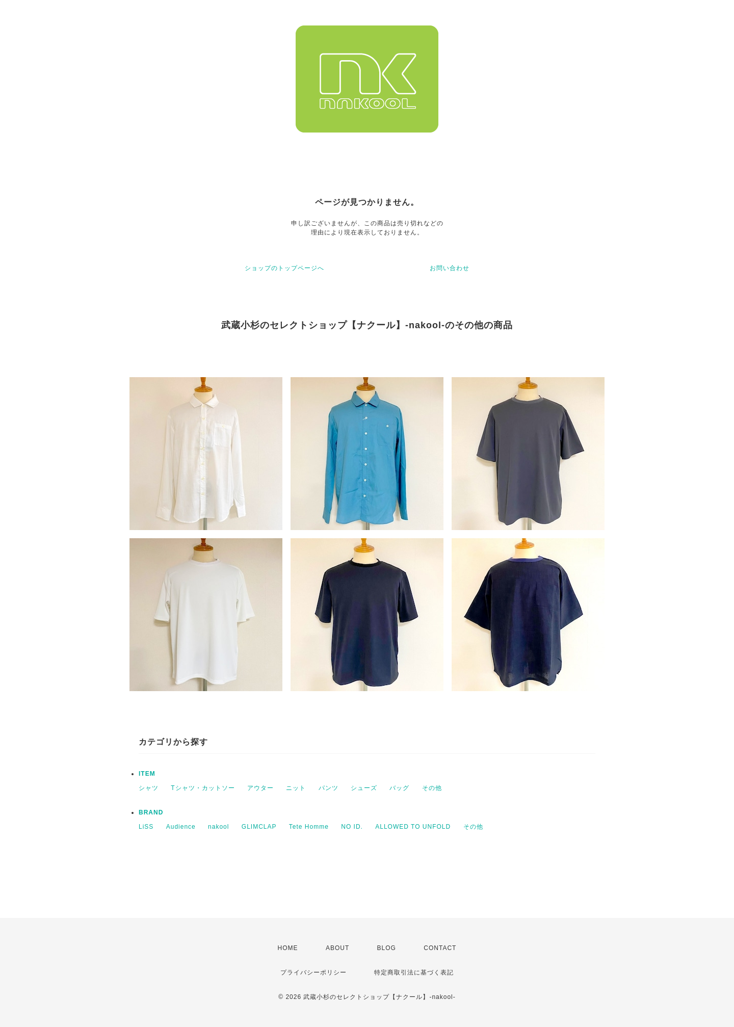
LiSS (146, 826)
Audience (181, 826)
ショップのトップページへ (284, 268)
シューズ (364, 788)
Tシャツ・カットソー (202, 788)
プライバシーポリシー (313, 972)
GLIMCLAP (259, 826)
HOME (288, 948)
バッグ (399, 788)
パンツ (328, 788)
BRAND (151, 812)
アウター (260, 788)
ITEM (147, 773)
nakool (218, 826)
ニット (296, 788)
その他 (432, 788)
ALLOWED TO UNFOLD (413, 826)
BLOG (386, 948)
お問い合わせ (449, 268)
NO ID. (352, 826)
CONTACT (440, 948)
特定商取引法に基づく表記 (414, 972)
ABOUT (337, 948)
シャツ (149, 788)
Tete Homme (309, 826)
